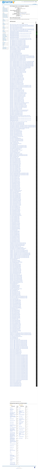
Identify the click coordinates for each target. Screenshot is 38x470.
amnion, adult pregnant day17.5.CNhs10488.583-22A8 (16, 136)
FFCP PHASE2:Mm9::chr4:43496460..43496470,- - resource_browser (8, 2)
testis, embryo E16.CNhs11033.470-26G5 (15, 311)
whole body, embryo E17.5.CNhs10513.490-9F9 (15, 380)
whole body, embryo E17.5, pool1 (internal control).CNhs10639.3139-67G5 (19, 361)
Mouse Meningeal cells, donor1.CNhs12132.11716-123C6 (17, 83)
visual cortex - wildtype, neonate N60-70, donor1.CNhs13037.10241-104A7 (19, 346)
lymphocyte (11, 457)
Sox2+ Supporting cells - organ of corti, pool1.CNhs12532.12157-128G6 (18, 121)
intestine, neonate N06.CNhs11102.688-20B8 (15, 200)
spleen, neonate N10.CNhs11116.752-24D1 (15, 293)
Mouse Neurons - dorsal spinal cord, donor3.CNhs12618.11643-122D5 (18, 93)
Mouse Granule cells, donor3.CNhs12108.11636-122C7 (16, 82)
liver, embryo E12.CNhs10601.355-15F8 (14, 216)
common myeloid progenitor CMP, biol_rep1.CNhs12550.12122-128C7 (18, 145)
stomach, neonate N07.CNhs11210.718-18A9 (15, 305)
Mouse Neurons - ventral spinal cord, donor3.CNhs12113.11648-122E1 (18, 107)
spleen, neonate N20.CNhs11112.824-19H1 (15, 294)
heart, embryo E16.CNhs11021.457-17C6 (15, 180)
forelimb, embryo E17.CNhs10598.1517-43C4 (15, 170)
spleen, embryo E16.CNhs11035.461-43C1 (15, 291)
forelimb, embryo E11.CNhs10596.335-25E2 (15, 165)
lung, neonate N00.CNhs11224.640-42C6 (15, 236)
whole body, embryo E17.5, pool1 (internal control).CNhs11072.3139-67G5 (19, 371)
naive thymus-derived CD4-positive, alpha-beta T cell (13, 417)
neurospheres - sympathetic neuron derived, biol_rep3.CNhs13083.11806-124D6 (19, 257)
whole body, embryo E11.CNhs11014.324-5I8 (15, 349)
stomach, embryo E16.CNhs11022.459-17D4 (15, 301)
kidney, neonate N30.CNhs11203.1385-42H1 (15, 214)
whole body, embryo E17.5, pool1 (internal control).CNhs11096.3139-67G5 (19, 373)
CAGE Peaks (4, 24)
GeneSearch (22, 1)
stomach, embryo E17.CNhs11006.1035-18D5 (15, 302)
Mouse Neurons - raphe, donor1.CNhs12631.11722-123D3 (17, 97)
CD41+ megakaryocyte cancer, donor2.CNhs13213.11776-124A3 (17, 41)
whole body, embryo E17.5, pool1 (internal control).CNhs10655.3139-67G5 (19, 362)
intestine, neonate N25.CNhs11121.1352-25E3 (15, 204)
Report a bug (17, 468)
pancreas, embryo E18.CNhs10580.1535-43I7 (15, 267)
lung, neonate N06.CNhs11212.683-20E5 (15, 237)
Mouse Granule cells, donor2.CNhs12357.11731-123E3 (16, 81)
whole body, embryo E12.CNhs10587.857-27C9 (15, 350)
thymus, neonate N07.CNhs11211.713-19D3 (15, 327)
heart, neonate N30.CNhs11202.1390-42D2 (15, 188)
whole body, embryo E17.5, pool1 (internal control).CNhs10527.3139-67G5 (19, 357)
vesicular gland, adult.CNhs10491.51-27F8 (15, 339)
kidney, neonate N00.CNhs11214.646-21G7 (15, 210)
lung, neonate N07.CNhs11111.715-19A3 (15, 238)
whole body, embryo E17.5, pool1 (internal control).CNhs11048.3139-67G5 (19, 370)
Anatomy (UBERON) (5, 36)
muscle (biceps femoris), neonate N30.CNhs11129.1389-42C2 (17, 249)
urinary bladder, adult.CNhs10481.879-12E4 (15, 335)
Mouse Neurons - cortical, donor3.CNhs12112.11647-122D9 (17, 91)
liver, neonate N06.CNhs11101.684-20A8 (15, 224)
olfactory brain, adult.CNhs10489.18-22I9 (15, 258)
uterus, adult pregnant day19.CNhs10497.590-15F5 (16, 336)
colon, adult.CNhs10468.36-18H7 (14, 144)
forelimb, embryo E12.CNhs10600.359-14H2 (15, 166)
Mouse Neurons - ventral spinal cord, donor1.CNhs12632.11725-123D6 (18, 105)
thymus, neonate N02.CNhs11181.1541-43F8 (15, 324)
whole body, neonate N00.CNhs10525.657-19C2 (15, 383)
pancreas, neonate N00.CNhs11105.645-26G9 (15, 268)
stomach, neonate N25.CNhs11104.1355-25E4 (15, 306)
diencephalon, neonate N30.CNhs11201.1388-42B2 (16, 153)
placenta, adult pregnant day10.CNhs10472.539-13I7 (16, 281)
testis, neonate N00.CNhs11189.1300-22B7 (15, 314)
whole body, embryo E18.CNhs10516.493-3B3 (15, 382)
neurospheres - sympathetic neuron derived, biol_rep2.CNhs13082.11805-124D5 (19, 256)
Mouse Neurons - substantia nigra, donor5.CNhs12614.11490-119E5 (18, 103)
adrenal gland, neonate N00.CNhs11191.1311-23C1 (16, 134)
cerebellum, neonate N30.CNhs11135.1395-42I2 (15, 143)
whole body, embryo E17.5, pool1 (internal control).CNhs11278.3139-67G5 (19, 379)
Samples (4, 7)
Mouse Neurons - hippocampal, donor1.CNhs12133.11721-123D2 (17, 94)
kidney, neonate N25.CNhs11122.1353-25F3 (15, 213)
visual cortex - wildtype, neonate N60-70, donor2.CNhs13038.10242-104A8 (19, 347)
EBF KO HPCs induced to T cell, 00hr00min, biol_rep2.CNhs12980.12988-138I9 (19, 47)
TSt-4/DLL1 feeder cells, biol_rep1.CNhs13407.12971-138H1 (17, 122)
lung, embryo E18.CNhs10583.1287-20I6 (15, 235)
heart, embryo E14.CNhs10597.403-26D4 (15, 178)
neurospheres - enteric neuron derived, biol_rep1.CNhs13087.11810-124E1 (19, 250)
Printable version (4, 47)
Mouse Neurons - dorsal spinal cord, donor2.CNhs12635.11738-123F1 (18, 92)
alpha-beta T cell (12, 445)
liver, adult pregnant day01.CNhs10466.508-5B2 (15, 215)
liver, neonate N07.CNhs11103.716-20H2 (15, 225)
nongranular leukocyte (12, 462)
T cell (10, 452)
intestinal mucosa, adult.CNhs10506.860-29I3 (15, 191)
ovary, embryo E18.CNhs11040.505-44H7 (15, 260)
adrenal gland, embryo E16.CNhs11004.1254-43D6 (16, 131)
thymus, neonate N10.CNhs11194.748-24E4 (15, 328)
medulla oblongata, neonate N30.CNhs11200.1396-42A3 (16, 247)
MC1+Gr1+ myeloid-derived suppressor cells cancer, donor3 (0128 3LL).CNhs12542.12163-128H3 (21, 63)
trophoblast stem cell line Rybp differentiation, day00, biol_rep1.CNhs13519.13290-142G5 (20, 334)
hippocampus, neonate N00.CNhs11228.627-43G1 (16, 190)
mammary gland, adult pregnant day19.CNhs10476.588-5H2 (17, 245)
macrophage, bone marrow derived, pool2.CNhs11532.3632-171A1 (18, 243)
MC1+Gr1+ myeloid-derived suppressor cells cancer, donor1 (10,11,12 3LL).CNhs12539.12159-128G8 (22, 61)
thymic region (20, 416)
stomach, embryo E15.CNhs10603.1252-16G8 (15, 300)
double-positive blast (12, 432)
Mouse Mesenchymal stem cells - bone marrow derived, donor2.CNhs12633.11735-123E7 (20, 86)
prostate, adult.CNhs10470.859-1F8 (14, 283)
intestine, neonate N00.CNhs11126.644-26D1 (15, 198)
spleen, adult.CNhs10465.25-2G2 (14, 290)
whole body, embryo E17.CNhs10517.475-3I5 (15, 381)
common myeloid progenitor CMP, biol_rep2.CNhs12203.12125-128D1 (18, 146)
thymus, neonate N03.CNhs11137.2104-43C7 (15, 325)
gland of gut (20, 426)
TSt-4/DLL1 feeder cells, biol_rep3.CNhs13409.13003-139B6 (17, 124)
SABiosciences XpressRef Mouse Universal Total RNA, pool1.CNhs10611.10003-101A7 (20, 115)
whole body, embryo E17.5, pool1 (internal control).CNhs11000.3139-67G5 (19, 367)
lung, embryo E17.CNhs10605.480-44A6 (14, 234)
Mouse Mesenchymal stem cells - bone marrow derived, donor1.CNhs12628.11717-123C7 (20, 85)
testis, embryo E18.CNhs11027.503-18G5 (15, 313)
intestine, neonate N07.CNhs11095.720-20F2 (15, 201)
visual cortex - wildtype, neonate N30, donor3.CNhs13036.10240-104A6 (18, 345)
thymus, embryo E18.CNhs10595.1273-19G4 (15, 323)
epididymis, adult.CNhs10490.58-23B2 (14, 156)
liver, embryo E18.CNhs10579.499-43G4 (15, 221)
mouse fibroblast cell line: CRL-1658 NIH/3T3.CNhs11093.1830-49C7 (18, 248)
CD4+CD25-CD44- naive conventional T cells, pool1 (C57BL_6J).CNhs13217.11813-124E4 (20, 38)
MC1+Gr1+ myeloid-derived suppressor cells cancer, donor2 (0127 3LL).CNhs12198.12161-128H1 (21, 62)
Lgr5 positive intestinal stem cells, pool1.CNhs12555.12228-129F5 (18, 58)
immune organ (21, 438)
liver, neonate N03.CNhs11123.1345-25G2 (15, 223)
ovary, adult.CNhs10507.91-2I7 (13, 259)
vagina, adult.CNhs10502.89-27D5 (14, 338)
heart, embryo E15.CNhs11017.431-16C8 (15, 179)
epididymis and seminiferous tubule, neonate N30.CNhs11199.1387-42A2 (18, 155)
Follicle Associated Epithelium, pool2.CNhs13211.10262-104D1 (17, 48)
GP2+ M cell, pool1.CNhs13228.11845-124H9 (15, 50)
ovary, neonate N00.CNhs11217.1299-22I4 (15, 261)
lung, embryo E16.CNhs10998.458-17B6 (14, 233)
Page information (4, 48)
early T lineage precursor (13, 427)
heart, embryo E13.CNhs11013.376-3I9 (14, 177)
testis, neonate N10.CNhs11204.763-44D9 (15, 316)
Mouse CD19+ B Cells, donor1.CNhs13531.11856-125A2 (16, 75)
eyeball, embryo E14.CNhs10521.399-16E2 (15, 159)
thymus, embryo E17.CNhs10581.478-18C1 (15, 322)
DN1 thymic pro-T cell (12, 420)
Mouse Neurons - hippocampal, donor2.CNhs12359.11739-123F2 (17, 95)
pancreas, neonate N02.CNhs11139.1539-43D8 (15, 270)
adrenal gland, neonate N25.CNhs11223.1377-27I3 (16, 135)
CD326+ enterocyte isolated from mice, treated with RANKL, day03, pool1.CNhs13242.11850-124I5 (22, 25)
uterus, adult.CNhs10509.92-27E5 (14, 337)
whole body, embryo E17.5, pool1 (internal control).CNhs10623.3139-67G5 (19, 360)
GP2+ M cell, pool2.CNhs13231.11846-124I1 (15, 51)
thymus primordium (21, 421)
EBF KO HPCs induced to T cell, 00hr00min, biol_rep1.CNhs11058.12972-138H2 (19, 46)
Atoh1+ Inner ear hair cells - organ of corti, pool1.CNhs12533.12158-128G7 (19, 24)
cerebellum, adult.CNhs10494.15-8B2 (14, 142)
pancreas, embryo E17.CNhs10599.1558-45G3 (15, 266)
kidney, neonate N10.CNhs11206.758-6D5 (15, 211)
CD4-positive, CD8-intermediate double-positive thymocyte (12, 438)
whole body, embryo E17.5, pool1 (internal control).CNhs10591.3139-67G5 (19, 358)
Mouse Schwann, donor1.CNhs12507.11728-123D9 (16, 108)
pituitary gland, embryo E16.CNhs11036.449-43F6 (16, 278)
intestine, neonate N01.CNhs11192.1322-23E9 (15, 199)
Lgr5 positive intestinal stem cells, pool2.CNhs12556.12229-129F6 (18, 59)
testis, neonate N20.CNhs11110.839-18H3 (15, 317)
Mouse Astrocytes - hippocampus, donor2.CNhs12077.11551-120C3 (18, 72)
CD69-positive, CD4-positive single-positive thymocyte (12, 436)
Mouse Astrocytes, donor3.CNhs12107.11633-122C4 (16, 74)
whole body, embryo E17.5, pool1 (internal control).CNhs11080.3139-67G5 (19, 372)
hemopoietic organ (21, 436)
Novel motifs (4, 37)
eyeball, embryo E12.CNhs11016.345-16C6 (15, 158)
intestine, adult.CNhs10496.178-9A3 (14, 192)
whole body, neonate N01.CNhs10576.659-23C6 (15, 384)
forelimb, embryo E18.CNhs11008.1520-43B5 (15, 171)
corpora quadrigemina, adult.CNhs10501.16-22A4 (16, 148)
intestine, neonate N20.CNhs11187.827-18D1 (15, 203)
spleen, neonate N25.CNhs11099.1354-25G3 (15, 295)
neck (19, 409)
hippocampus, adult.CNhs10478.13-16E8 (15, 189)
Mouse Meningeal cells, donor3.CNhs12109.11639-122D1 (17, 84)
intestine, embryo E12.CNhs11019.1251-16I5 (15, 193)
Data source (4, 42)
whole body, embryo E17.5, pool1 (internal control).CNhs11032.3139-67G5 (19, 369)
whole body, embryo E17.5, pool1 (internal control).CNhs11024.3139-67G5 (19, 368)
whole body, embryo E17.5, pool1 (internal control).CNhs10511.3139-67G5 (19, 356)
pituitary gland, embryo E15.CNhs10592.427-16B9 (16, 277)
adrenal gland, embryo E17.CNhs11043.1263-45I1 (16, 132)
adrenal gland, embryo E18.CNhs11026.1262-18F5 (16, 133)
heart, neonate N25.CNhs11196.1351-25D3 (15, 187)
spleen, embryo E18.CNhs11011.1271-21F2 (15, 292)
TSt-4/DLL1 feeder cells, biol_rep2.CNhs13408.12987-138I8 (17, 123)
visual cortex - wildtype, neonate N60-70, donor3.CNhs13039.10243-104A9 (19, 348)
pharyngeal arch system (22, 431)
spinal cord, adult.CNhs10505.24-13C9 (14, 289)
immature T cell (12, 447)
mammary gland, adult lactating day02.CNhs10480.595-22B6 (17, 244)
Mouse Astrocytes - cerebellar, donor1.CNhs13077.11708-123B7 (17, 69)
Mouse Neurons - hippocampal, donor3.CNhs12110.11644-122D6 (17, 96)
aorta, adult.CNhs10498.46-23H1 (14, 137)
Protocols (4, 43)
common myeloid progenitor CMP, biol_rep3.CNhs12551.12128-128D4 (18, 147)
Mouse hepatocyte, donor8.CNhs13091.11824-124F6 (16, 114)
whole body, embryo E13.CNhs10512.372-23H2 (15, 351)
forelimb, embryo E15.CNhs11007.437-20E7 (15, 169)
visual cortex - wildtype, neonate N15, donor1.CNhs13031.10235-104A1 (18, 340)
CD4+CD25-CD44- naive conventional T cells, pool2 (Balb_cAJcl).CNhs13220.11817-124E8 (20, 39)
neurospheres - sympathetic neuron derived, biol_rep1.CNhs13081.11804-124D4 (19, 255)
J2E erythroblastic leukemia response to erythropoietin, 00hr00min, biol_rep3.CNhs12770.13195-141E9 (22, 57)
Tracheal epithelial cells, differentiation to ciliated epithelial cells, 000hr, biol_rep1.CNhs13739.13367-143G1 (23, 125)
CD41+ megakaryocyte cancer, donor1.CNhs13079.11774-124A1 (17, 40)
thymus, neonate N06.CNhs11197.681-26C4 (15, 326)
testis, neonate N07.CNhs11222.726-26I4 (15, 315)
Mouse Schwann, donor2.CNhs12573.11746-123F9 (16, 109)
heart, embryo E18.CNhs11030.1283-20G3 (15, 182)
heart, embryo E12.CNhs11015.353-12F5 (15, 176)
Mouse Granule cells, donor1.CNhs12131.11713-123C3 (16, 80)
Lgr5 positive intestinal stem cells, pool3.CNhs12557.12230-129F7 (18, 60)
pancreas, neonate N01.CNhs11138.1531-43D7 (15, 269)
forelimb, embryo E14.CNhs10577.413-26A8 (15, 168)
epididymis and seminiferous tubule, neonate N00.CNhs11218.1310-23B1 (18, 154)
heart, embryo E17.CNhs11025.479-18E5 (15, 181)
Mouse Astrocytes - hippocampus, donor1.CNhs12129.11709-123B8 (18, 71)
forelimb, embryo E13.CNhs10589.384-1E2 (15, 167)
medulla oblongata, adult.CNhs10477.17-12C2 (15, 246)
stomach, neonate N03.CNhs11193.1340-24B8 (15, 304)
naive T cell (11, 411)
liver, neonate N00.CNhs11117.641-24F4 (15, 222)
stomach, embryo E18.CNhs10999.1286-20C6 (15, 303)
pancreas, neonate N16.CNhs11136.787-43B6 (15, 271)
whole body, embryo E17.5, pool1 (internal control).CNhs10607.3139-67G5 (19, 359)
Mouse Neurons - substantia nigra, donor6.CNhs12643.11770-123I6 (18, 104)
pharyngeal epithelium (21, 414)
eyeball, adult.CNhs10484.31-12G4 (14, 157)
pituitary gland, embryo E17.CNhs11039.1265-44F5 (16, 279)
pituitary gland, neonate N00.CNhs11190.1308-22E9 (16, 280)
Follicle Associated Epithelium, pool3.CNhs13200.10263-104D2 (17, 49)
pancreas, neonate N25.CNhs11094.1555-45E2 (15, 272)
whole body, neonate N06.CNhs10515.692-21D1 (15, 385)
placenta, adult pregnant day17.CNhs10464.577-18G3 (16, 282)
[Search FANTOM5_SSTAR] (29, 1)
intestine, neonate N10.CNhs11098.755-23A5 (15, 202)
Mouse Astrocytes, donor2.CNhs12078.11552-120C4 (16, 73)
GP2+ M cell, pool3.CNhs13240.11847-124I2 (15, 52)
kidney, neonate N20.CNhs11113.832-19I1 (15, 212)
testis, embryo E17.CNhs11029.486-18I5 (15, 312)
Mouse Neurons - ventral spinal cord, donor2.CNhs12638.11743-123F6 (18, 106)
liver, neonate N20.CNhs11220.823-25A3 (15, 227)
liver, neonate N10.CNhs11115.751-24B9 (15, 226)
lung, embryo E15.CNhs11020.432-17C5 (14, 232)
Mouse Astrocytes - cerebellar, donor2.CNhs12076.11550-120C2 (17, 70)
